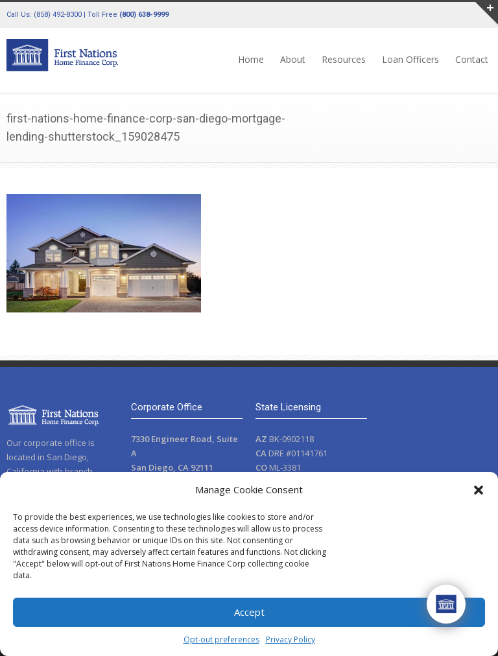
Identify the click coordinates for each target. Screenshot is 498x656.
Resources (344, 59)
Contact (471, 59)
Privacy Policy (290, 639)
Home (251, 59)
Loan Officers (410, 59)
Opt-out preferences (221, 639)
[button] (478, 490)
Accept (249, 611)
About (292, 59)
